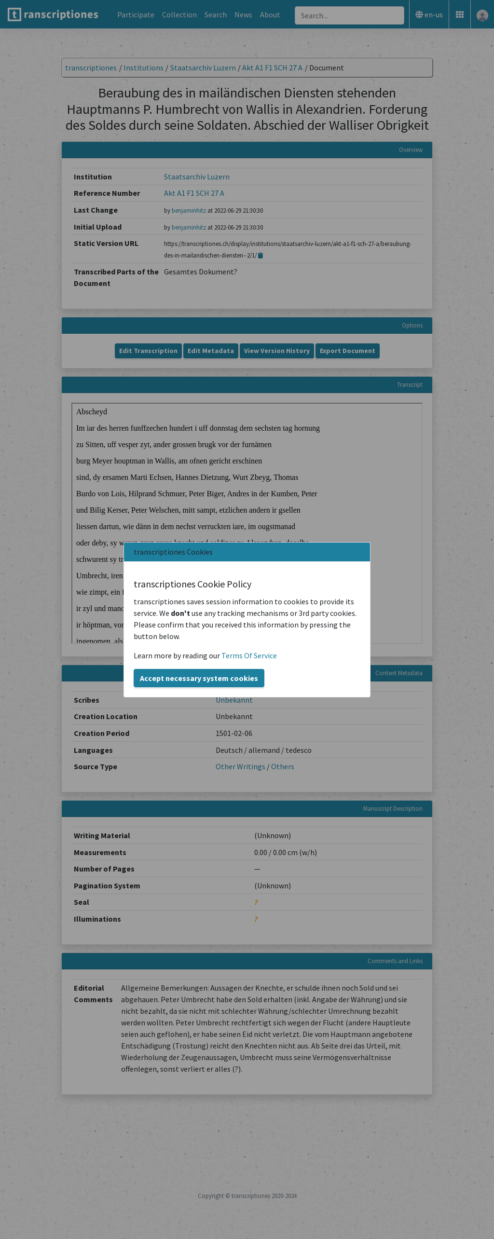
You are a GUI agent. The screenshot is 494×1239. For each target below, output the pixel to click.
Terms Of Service (249, 655)
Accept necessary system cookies (199, 678)
